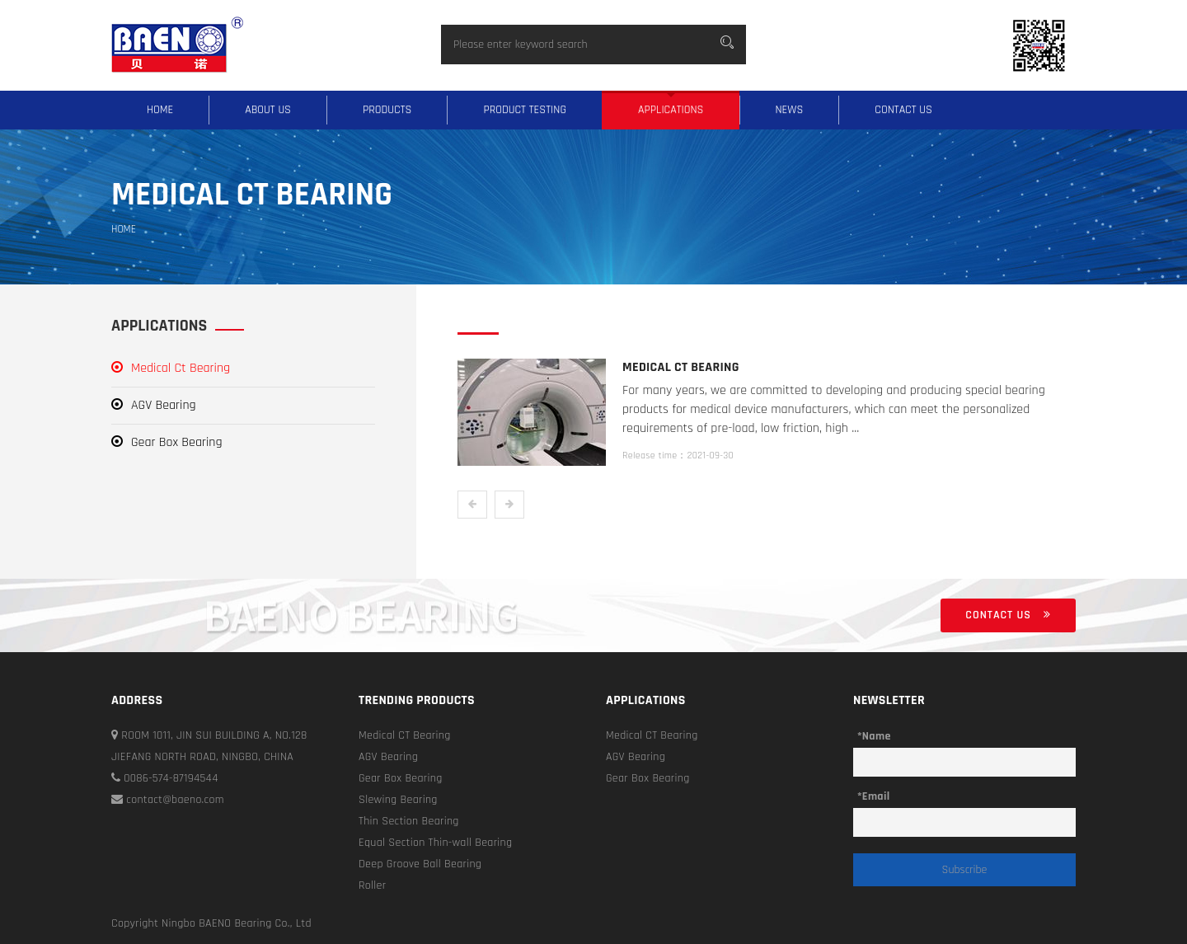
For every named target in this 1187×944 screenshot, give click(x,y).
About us (268, 109)
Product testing (524, 109)
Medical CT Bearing (405, 735)
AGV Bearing (153, 405)
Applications (671, 109)
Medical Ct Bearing (170, 368)
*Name (874, 736)
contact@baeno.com (167, 799)
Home (160, 109)
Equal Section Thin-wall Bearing (435, 842)
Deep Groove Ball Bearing (420, 864)
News (790, 109)
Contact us (903, 109)
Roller (372, 885)
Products (387, 109)
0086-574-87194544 (164, 778)
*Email (873, 796)
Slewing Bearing (398, 799)
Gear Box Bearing (167, 442)
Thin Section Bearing (409, 821)
